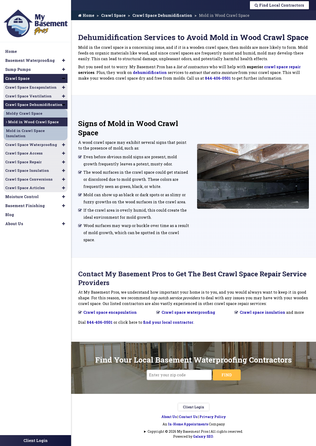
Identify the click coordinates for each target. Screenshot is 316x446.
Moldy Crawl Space (24, 107)
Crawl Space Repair (23, 156)
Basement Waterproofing (30, 54)
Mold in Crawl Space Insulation (25, 127)
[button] (64, 54)
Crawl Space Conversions (29, 173)
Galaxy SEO (203, 436)
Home (86, 15)
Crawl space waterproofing (188, 312)
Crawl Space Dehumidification (162, 15)
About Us (169, 416)
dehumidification (150, 72)
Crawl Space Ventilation (28, 90)
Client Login (193, 407)
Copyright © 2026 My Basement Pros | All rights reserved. (195, 431)
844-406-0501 (218, 78)
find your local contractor (168, 322)
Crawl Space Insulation (27, 164)
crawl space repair (282, 66)
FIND (226, 374)
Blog (9, 208)
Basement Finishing (25, 199)
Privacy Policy (212, 416)
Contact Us (188, 416)
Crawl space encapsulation (110, 312)
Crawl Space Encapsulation (31, 81)
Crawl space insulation (262, 312)
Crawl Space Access (24, 147)
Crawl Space (113, 15)
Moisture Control (22, 190)
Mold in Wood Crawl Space (32, 116)
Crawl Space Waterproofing (31, 138)
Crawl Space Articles (25, 182)
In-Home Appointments (188, 424)
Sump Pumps (18, 63)
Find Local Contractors (279, 5)
